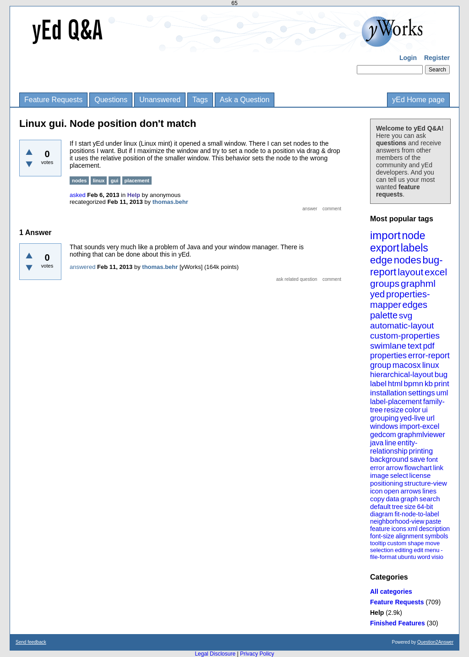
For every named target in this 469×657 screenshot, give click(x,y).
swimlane (388, 345)
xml (413, 528)
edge (381, 260)
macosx (407, 365)
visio (437, 556)
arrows (410, 491)
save (417, 459)
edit (418, 550)
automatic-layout (402, 325)
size (410, 506)
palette (384, 315)
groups (384, 283)
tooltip (378, 543)
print (441, 383)
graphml (418, 283)
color (413, 410)
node (413, 235)
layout (410, 272)
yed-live (412, 418)
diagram (381, 514)
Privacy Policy (257, 654)
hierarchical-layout (401, 374)
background (389, 459)
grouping (384, 418)
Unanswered (159, 100)
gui (115, 180)
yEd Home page (418, 100)
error (377, 467)
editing (403, 550)
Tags (200, 100)
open (391, 491)
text (415, 345)
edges (415, 305)
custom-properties (405, 335)
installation (388, 393)
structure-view (425, 483)
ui (424, 410)
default (380, 506)
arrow (394, 467)
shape (416, 543)
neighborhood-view (397, 521)
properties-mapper (400, 299)
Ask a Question (245, 100)
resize (394, 410)
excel (436, 272)
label (378, 383)
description (434, 528)
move (432, 543)
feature (380, 528)
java (376, 443)
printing (421, 451)
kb (429, 383)
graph (409, 499)
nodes (407, 260)
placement (137, 180)
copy (377, 499)
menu (432, 550)
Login (408, 57)
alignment (410, 536)
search (430, 499)
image (379, 475)
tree (397, 506)
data (392, 499)
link (438, 467)
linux (430, 365)
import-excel (419, 426)
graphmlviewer (421, 434)
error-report (429, 355)
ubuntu (407, 556)
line (390, 443)
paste (433, 521)
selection (381, 550)
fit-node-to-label (416, 514)
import (385, 235)
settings (421, 393)
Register (437, 57)
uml (442, 393)
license (420, 475)
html (395, 383)
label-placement (396, 401)
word (423, 556)
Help (377, 612)
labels (414, 248)
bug (441, 374)
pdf (428, 345)
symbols (436, 536)
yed (377, 294)
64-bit (425, 506)
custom (396, 543)
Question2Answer (435, 642)
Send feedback (31, 642)
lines (429, 491)
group (380, 365)
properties (388, 355)
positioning (386, 483)
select (399, 475)
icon (376, 491)
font (432, 459)
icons (398, 528)
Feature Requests (53, 100)
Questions (110, 100)
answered (82, 266)
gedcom (383, 434)
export (384, 248)
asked (78, 195)
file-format (383, 556)
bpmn (414, 383)
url (430, 418)
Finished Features (397, 623)
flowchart (418, 467)
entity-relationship (393, 447)
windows (384, 426)
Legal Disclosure (215, 654)
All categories (391, 591)
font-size (382, 536)
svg (406, 315)
